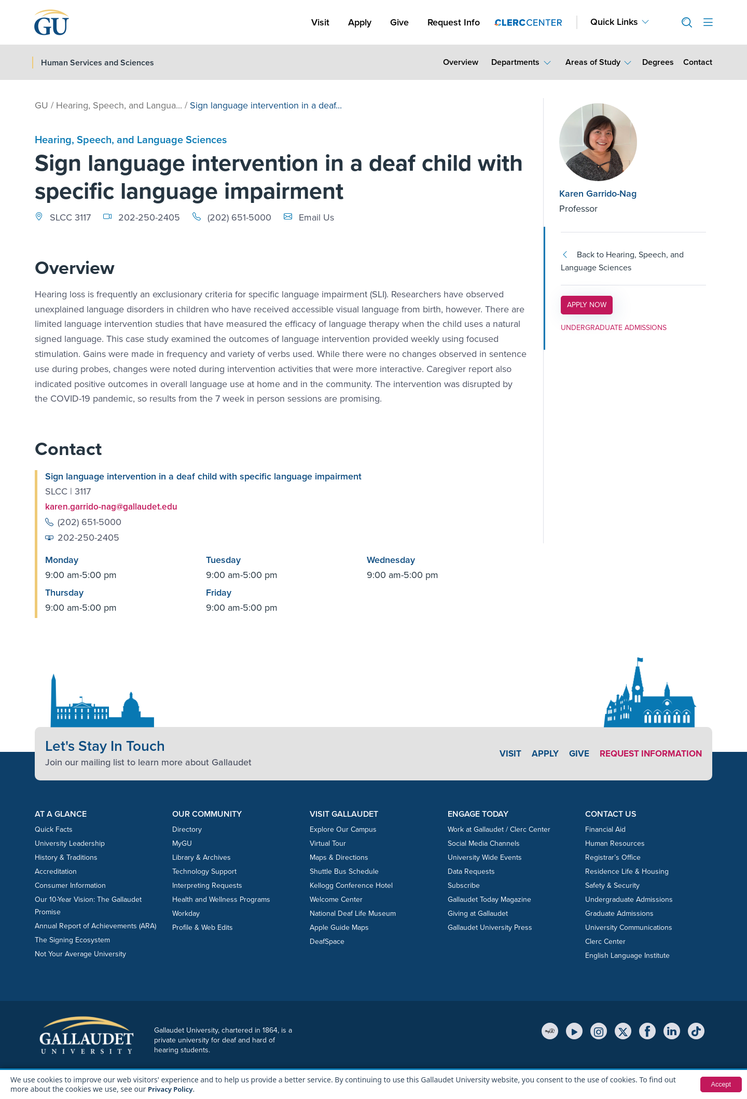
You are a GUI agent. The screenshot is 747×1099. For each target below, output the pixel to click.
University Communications (628, 927)
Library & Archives (201, 856)
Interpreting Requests (207, 885)
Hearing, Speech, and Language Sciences (131, 139)
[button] (682, 22)
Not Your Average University (80, 953)
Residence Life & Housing (627, 871)
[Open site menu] (708, 23)
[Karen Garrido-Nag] (622, 142)
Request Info (453, 22)
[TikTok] (696, 1030)
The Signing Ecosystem (72, 939)
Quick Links (614, 22)
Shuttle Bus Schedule (344, 871)
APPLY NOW (589, 304)
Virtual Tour (328, 842)
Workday (186, 913)
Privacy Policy (172, 1089)
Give (399, 22)
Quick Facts (54, 828)
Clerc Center (605, 941)
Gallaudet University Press (490, 927)
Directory (187, 828)
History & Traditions (66, 856)
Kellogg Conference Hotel (351, 885)
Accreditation (56, 871)
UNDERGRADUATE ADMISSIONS (614, 327)
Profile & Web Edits (202, 927)
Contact (697, 62)
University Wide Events (485, 856)
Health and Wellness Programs (221, 899)
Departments (515, 62)
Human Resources (615, 842)
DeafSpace (327, 941)
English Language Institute (627, 955)
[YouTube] (574, 1030)
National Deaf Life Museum (353, 913)
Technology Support (204, 871)
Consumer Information (70, 885)
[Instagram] (598, 1030)
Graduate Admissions (619, 913)
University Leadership (70, 842)
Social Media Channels (484, 842)
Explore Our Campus (343, 828)
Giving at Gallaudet (478, 913)
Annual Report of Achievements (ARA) (95, 925)
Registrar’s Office (613, 856)
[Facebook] (647, 1030)
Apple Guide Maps (339, 927)
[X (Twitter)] (623, 1030)
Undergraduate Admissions (629, 899)
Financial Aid (605, 828)
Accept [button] (720, 1084)
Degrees (658, 62)
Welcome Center (336, 899)
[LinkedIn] (671, 1030)
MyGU (182, 842)
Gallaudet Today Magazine (489, 899)
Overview (460, 62)
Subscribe (464, 885)
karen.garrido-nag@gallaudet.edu (113, 506)
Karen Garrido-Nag (598, 193)
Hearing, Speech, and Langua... (119, 105)
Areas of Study (592, 62)
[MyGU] (550, 1030)
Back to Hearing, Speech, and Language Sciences (622, 261)
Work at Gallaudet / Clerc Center (499, 828)
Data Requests (471, 871)
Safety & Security (612, 885)
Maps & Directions (339, 856)
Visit (320, 22)
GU (41, 105)
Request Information (647, 753)
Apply (362, 22)
